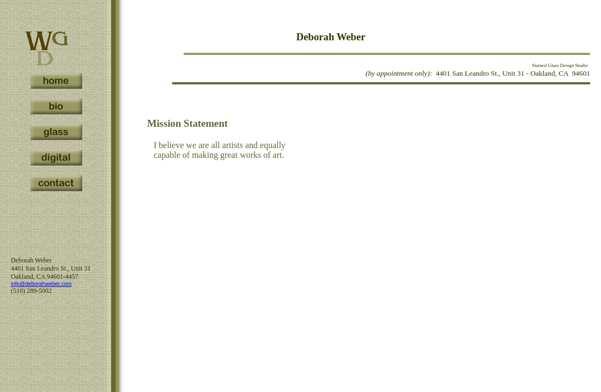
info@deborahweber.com (41, 284)
